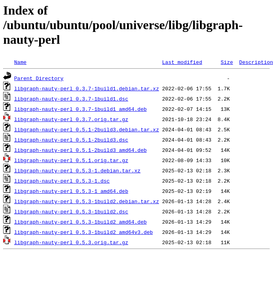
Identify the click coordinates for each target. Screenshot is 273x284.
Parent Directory (39, 78)
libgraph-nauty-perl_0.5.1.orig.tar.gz (71, 160)
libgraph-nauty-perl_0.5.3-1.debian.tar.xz (77, 170)
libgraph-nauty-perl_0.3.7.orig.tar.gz (71, 119)
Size (226, 61)
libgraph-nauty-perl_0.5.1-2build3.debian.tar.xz (86, 129)
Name (20, 61)
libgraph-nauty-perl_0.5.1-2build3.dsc (71, 139)
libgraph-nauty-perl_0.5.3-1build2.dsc (71, 211)
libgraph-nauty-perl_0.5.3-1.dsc (62, 180)
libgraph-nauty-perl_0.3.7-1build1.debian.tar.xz (86, 88)
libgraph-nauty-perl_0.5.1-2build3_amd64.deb (80, 149)
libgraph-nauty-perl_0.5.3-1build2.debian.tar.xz (86, 201)
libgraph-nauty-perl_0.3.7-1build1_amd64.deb (80, 108)
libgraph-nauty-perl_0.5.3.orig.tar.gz (71, 242)
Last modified (182, 61)
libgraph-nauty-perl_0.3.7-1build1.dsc (71, 98)
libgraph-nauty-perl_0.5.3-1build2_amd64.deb (80, 221)
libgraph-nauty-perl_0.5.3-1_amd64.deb (71, 190)
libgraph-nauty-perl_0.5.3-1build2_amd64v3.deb (83, 231)
